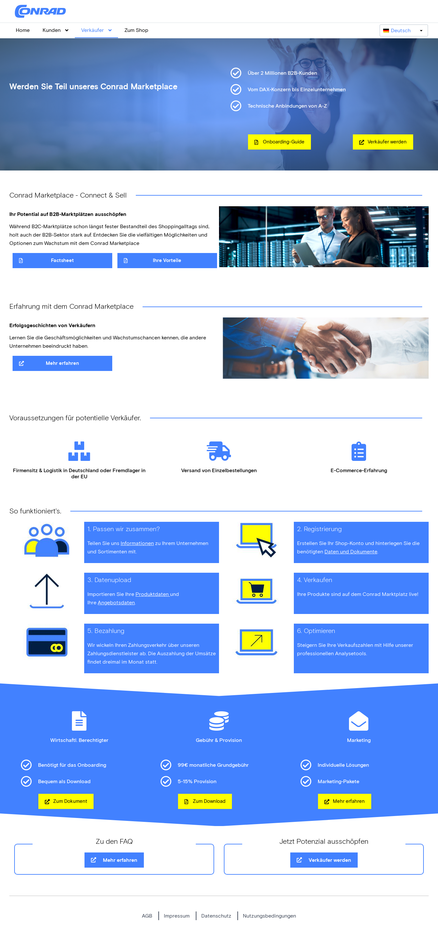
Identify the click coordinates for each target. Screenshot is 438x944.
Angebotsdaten (116, 602)
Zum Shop (136, 30)
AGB (147, 916)
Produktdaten (152, 594)
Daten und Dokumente (350, 552)
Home (23, 30)
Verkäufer (96, 30)
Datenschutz (216, 916)
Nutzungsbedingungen (269, 916)
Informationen (137, 543)
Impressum (177, 916)
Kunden (55, 30)
